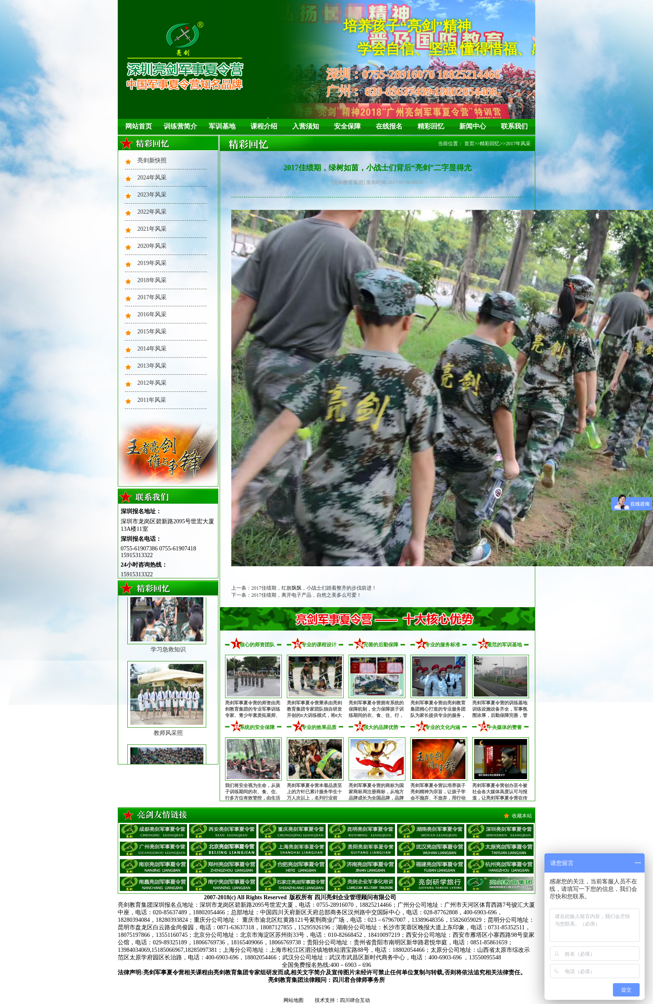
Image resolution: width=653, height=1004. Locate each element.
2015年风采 (152, 331)
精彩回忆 (431, 126)
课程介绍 (264, 126)
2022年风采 (152, 212)
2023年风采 (152, 195)
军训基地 (222, 126)
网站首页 (138, 126)
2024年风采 (152, 177)
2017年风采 (152, 297)
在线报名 (389, 126)
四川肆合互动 (355, 1000)
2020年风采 (152, 246)
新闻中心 (472, 126)
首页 (469, 143)
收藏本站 (522, 816)
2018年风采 (152, 280)
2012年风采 (152, 383)
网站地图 (293, 1000)
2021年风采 (152, 229)
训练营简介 (180, 126)
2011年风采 (151, 400)
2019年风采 (152, 263)
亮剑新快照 (152, 160)
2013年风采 (152, 366)
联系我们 (514, 126)
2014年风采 (152, 349)
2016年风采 (152, 314)
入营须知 (305, 126)
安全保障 (347, 126)
